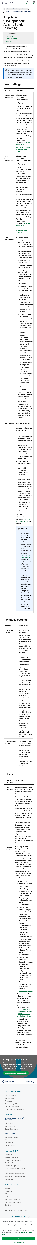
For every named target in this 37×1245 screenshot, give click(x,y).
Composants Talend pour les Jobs (17, 9)
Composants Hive (16, 11)
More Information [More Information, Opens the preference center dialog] (18, 1242)
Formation (8, 1101)
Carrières (8, 1205)
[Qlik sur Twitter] (29, 1216)
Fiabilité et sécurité (11, 1157)
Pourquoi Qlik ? (10, 1154)
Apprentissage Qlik (11, 1103)
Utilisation (8, 41)
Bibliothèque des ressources (15, 1109)
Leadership (9, 1191)
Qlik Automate (10, 1145)
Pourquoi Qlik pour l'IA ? (13, 1165)
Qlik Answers (9, 1140)
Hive (7, 11)
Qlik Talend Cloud (11, 1126)
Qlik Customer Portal (12, 1106)
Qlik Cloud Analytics (11, 1137)
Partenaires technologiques (14, 1173)
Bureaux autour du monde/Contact (16, 1210)
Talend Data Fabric (11, 1129)
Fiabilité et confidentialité (13, 1160)
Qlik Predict (9, 1142)
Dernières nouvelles (12, 1207)
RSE (6, 1194)
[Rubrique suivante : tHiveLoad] (27, 1081)
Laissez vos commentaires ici (16, 1073)
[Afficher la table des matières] (3, 9)
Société (7, 1188)
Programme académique (13, 1199)
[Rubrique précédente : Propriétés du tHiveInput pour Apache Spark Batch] (9, 1081)
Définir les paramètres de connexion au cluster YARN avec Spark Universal (23, 147)
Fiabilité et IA (9, 1163)
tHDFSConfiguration (26, 991)
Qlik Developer (10, 1098)
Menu (34, 4)
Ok (18, 1238)
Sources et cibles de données (15, 1176)
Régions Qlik (9, 1179)
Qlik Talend (9, 1123)
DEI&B (7, 1196)
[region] (18, 1231)
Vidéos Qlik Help (10, 1095)
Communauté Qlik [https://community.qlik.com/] (19, 1216)
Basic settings (10, 36)
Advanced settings (11, 39)
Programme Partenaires (13, 1202)
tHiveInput (27, 11)
